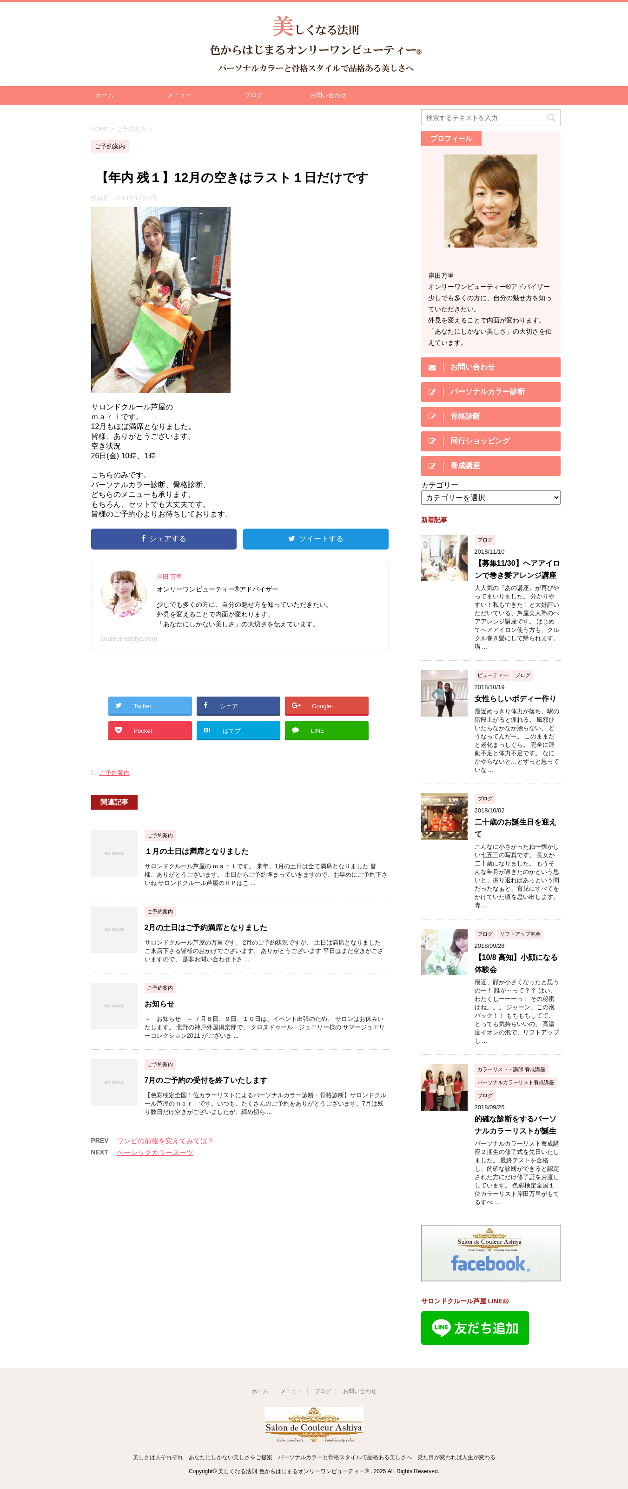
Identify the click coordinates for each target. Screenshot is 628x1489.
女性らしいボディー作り (515, 699)
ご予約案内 (114, 772)
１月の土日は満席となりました (197, 851)
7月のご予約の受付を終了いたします (206, 1080)
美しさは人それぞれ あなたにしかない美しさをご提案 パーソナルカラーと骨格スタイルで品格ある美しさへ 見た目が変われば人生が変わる (314, 1457)
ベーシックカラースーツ (155, 1152)
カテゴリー (439, 485)
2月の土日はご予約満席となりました (206, 928)
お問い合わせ (328, 95)
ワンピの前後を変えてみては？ (165, 1141)
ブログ (254, 95)
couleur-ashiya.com (129, 638)
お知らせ (159, 1004)
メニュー (179, 95)
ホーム (105, 95)
